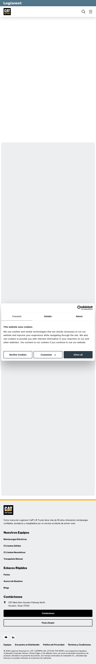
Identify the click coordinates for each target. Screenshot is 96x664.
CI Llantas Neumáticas (14, 552)
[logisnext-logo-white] (12, 3)
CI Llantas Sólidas (12, 545)
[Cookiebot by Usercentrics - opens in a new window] (79, 308)
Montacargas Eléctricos (15, 539)
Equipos (7, 644)
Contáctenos (48, 613)
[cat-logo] (7, 11)
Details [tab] (48, 316)
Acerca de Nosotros (13, 581)
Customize (48, 354)
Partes (7, 574)
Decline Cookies (18, 354)
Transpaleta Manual (13, 559)
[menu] (90, 11)
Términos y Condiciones (79, 644)
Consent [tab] (16, 316)
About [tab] (79, 316)
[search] (83, 11)
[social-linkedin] (13, 637)
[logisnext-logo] (8, 510)
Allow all (78, 354)
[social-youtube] (6, 637)
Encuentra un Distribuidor (27, 644)
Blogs (6, 587)
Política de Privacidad (53, 644)
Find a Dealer (48, 622)
